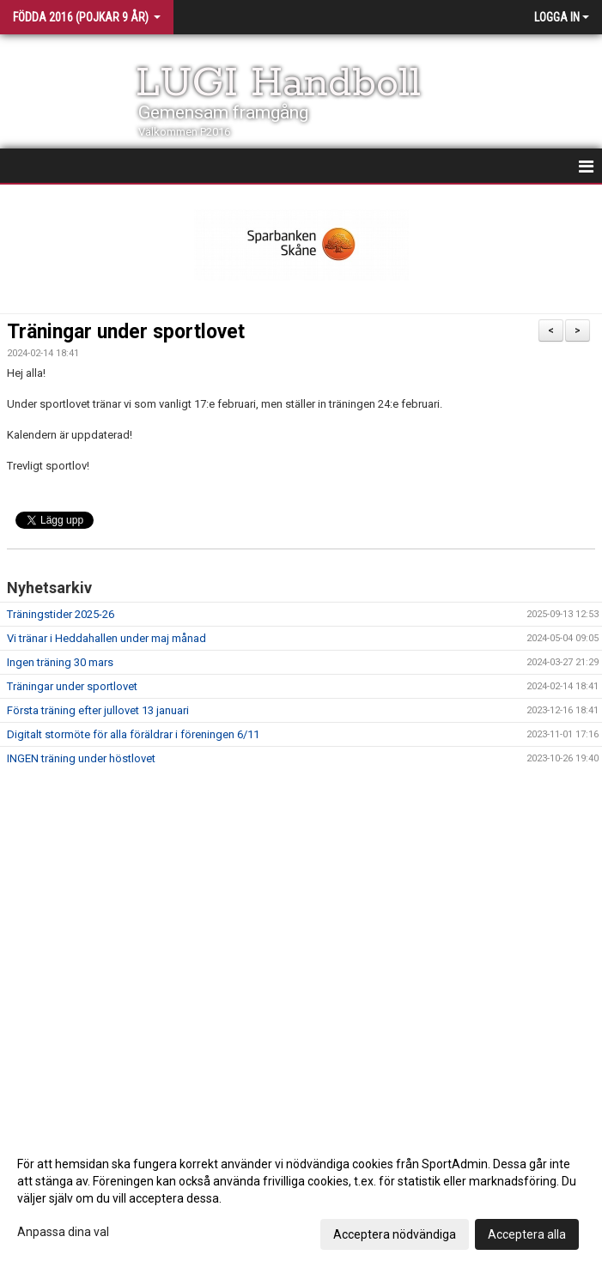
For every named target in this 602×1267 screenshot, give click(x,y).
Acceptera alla (527, 1234)
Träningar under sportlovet (126, 331)
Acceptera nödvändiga (394, 1234)
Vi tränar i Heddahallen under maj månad (106, 638)
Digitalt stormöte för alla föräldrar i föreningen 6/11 (133, 734)
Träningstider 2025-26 (60, 614)
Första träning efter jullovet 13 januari (98, 710)
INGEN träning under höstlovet (81, 758)
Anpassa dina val (63, 1232)
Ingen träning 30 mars (60, 662)
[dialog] (301, 1198)
